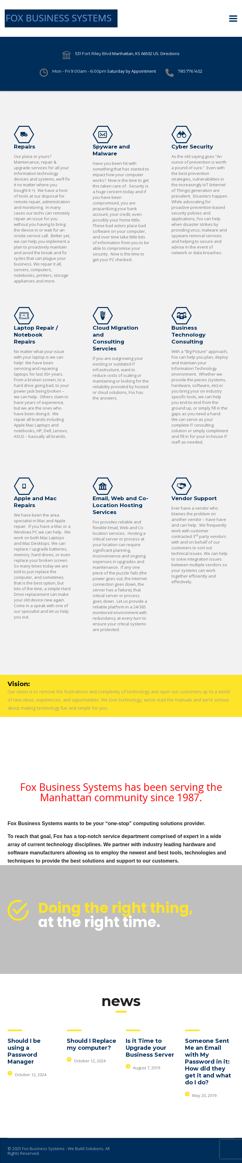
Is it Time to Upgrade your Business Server (150, 1047)
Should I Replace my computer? (91, 1044)
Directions (170, 53)
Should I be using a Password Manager (24, 1051)
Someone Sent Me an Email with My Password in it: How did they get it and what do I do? (208, 1061)
